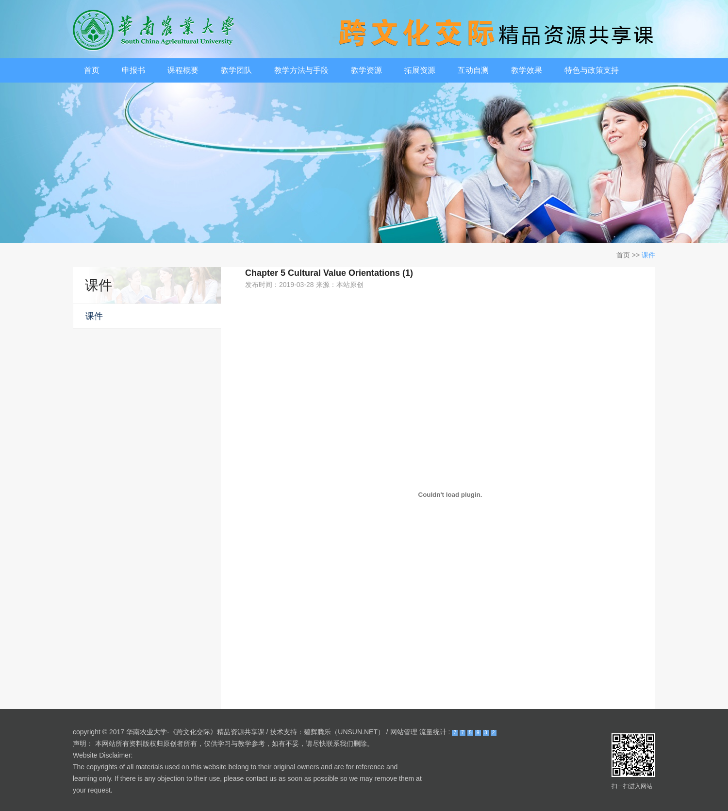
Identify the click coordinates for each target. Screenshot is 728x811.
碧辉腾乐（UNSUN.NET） (344, 732)
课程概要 (183, 70)
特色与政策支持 (591, 70)
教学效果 (526, 70)
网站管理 (403, 732)
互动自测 (473, 70)
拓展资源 (419, 70)
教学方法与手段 (301, 70)
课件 (648, 255)
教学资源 (366, 70)
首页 (91, 70)
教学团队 (236, 70)
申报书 (133, 70)
